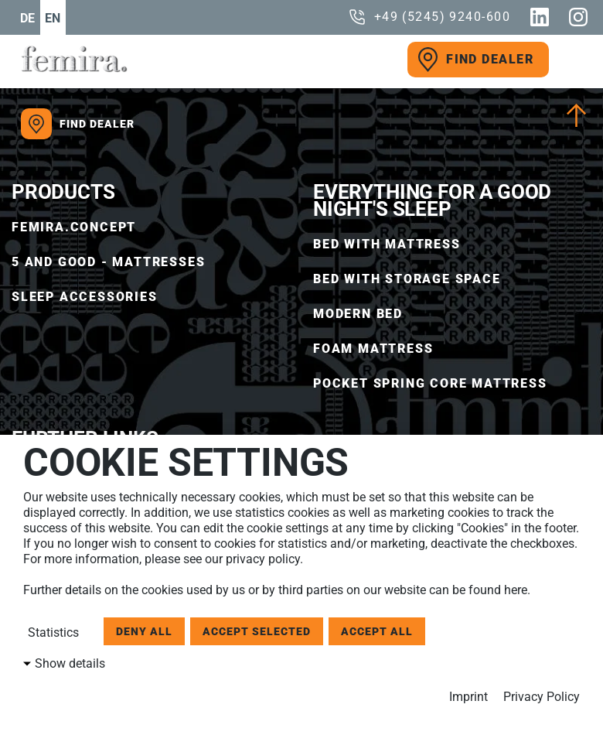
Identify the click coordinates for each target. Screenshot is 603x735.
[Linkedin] (539, 17)
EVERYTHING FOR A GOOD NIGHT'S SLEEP (432, 200)
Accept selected (257, 631)
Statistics (52, 632)
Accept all (377, 631)
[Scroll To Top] (576, 115)
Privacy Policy (541, 696)
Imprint (468, 696)
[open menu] (568, 59)
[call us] (429, 17)
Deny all (144, 631)
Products (63, 191)
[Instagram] (578, 17)
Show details (70, 663)
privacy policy (263, 559)
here (515, 590)
